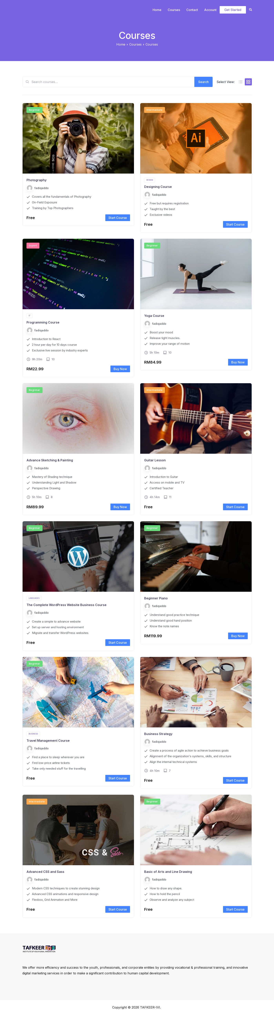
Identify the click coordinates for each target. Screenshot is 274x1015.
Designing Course (158, 187)
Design (149, 180)
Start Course (117, 218)
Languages (34, 598)
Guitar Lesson (155, 460)
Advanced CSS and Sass (45, 872)
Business (33, 734)
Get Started (232, 10)
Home (157, 10)
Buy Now (120, 369)
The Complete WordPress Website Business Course (66, 605)
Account (210, 10)
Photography (36, 180)
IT (29, 316)
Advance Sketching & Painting (49, 460)
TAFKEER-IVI (150, 1007)
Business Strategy (158, 734)
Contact (192, 10)
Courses (174, 10)
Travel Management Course (48, 741)
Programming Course (42, 322)
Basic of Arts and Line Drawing (168, 872)
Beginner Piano (156, 598)
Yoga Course (154, 316)
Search (203, 82)
